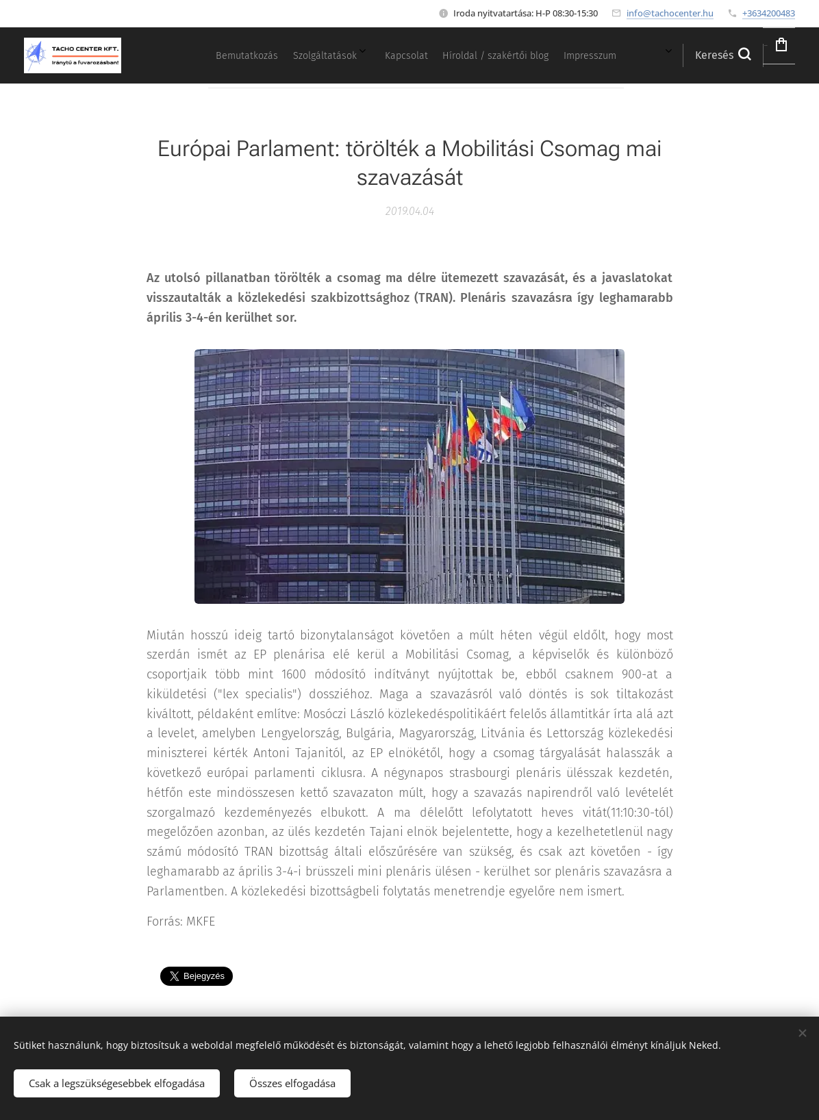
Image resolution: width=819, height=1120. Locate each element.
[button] (684, 55)
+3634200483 (768, 13)
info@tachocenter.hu (670, 13)
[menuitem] (474, 55)
